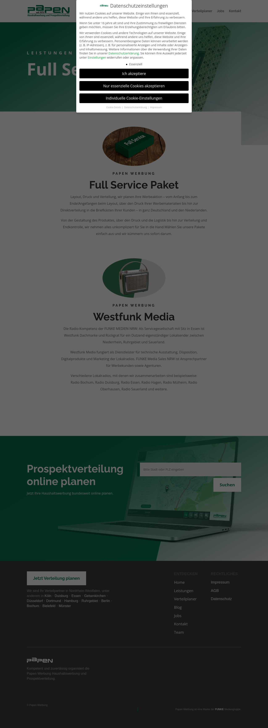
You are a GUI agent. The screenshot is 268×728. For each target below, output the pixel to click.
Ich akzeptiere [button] (134, 70)
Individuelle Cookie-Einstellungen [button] (134, 95)
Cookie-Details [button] (114, 104)
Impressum (156, 104)
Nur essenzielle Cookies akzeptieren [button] (134, 82)
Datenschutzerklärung (124, 50)
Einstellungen (97, 55)
